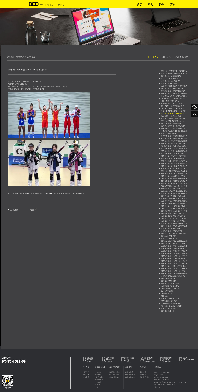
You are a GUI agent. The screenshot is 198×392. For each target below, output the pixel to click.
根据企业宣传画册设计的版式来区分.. (174, 188)
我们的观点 (152, 57)
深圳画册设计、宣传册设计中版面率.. (174, 206)
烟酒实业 (98, 382)
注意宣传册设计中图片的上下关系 (173, 146)
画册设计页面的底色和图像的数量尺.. (174, 203)
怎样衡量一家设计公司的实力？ (172, 306)
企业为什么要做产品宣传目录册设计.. (174, 73)
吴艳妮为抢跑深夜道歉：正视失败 (173, 111)
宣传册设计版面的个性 (169, 238)
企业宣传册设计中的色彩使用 (171, 231)
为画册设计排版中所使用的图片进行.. (174, 191)
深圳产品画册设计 (77, 193)
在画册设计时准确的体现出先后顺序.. (174, 171)
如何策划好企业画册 (168, 278)
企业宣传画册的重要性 (169, 83)
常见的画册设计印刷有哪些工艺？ (173, 91)
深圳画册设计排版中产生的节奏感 (173, 156)
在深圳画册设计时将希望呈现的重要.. (174, 148)
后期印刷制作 (114, 377)
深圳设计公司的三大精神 (170, 298)
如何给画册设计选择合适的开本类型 (174, 213)
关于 (139, 4)
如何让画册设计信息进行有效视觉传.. (174, 226)
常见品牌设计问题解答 (169, 308)
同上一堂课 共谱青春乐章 (170, 101)
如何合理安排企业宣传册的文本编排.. (174, 233)
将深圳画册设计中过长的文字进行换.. (174, 136)
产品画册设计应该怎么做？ (171, 81)
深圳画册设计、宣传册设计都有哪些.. (174, 93)
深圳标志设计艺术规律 (169, 301)
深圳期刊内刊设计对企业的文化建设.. (174, 128)
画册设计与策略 (114, 372)
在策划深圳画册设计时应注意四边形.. (174, 173)
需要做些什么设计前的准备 (171, 303)
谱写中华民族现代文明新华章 (171, 103)
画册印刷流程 (130, 377)
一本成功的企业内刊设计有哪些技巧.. (174, 131)
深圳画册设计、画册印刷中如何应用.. (174, 266)
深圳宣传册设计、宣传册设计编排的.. (174, 263)
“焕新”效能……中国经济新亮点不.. (173, 98)
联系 (172, 4)
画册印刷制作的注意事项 (170, 286)
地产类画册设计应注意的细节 (171, 123)
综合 (96, 387)
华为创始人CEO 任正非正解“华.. (172, 121)
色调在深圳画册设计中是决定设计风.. (174, 158)
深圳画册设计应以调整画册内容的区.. (174, 176)
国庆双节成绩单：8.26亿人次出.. (173, 108)
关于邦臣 (86, 367)
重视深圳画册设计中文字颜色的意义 (174, 161)
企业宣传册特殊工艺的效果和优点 (173, 276)
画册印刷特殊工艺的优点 (170, 288)
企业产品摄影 (114, 375)
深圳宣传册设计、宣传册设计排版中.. (174, 261)
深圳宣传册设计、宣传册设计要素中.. (174, 256)
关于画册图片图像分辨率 (170, 283)
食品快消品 (99, 380)
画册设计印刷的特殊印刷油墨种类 (173, 216)
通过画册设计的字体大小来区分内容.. (174, 183)
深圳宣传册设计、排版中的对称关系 (174, 273)
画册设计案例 (100, 367)
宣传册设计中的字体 (168, 236)
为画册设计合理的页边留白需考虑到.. (174, 208)
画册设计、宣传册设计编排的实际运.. (174, 221)
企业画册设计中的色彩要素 (171, 228)
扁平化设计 (165, 296)
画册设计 (41, 193)
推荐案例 (98, 372)
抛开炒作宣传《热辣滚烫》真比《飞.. (174, 88)
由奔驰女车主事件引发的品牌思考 (173, 126)
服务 (161, 4)
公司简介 (86, 372)
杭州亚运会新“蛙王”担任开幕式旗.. (173, 118)
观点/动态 (143, 367)
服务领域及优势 (114, 367)
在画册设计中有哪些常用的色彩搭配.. (174, 71)
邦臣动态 (166, 57)
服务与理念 (87, 377)
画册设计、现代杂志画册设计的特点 (174, 218)
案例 (150, 4)
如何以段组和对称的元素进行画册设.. (174, 196)
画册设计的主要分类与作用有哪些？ (174, 86)
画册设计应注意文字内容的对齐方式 (174, 178)
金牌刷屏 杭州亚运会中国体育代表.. (174, 113)
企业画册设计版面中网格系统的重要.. (174, 223)
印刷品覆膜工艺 (167, 293)
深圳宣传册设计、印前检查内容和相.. (174, 258)
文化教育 (98, 385)
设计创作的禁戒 (167, 291)
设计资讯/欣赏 (181, 57)
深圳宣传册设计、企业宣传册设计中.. (174, 248)
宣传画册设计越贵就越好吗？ (171, 76)
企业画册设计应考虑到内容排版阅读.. (174, 193)
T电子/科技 (99, 377)
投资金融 (98, 375)
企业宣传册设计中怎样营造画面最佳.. (174, 246)
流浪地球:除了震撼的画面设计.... (173, 133)
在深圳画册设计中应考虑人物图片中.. (174, 153)
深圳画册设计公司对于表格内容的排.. (174, 143)
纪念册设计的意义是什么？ (171, 78)
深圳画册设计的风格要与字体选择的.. (174, 166)
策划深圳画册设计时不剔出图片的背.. (174, 168)
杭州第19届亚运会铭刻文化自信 (172, 106)
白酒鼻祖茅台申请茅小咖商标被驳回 (174, 96)
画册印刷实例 (130, 372)
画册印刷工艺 (130, 375)
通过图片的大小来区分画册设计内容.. (174, 186)
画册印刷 (128, 367)
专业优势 (86, 375)
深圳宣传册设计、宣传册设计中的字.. (174, 271)
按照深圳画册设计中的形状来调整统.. (174, 138)
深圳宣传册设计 (65, 193)
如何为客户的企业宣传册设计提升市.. (174, 243)
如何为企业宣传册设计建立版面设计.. (174, 241)
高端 (36, 193)
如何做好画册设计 (167, 311)
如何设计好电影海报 (168, 281)
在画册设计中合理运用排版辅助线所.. (174, 198)
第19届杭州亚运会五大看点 (171, 116)
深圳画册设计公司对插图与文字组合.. (174, 163)
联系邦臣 (157, 367)
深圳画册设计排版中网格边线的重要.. (174, 141)
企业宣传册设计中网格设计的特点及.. (174, 251)
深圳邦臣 (26, 193)
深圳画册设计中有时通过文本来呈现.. (174, 151)
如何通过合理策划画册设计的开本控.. (174, 211)
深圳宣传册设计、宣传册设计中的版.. (174, 268)
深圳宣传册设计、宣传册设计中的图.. (174, 253)
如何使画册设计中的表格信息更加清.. (174, 181)
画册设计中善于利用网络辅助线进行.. (174, 201)
